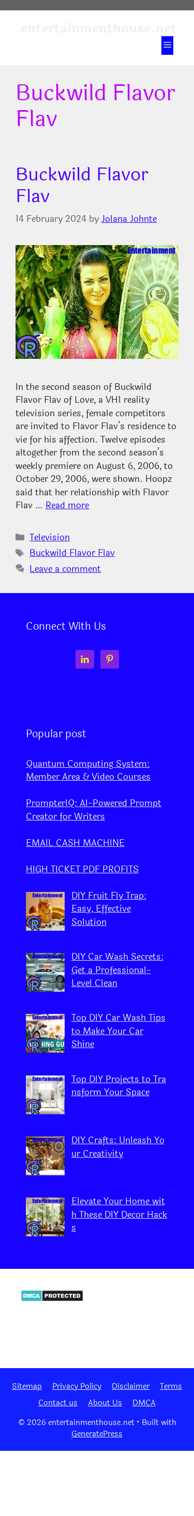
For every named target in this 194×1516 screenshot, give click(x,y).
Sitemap (27, 1386)
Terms (171, 1386)
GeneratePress (97, 1434)
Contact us (58, 1403)
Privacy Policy (76, 1386)
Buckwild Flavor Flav (82, 185)
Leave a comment (65, 569)
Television (49, 537)
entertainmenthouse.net (98, 28)
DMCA (144, 1403)
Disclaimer (131, 1386)
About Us (105, 1403)
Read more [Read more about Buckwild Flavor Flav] (67, 505)
